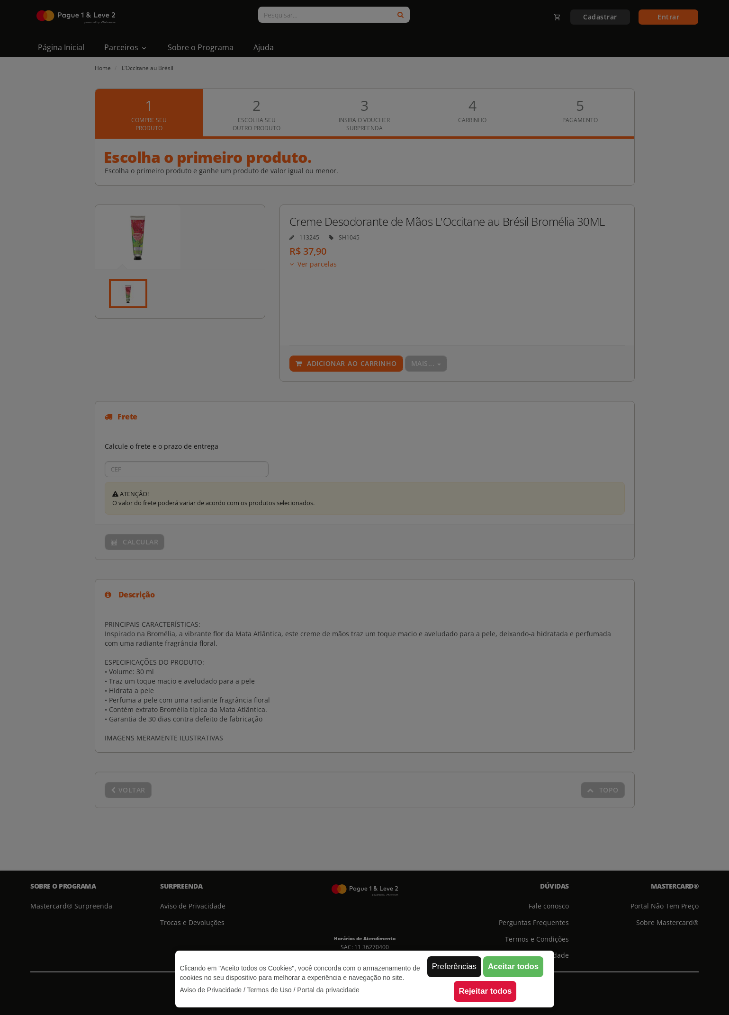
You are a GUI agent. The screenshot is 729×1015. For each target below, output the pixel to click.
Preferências (454, 966)
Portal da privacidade (328, 990)
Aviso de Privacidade (211, 990)
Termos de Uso (269, 990)
